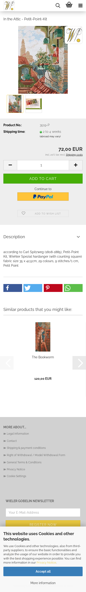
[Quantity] (43, 165)
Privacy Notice (46, 562)
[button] (10, 165)
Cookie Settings (16, 476)
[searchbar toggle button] (57, 5)
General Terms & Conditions (24, 462)
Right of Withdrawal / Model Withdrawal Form (36, 455)
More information (43, 583)
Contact (12, 441)
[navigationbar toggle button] (80, 5)
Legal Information (18, 433)
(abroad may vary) (50, 136)
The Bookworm (43, 357)
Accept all (43, 571)
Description (14, 236)
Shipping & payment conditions (26, 448)
